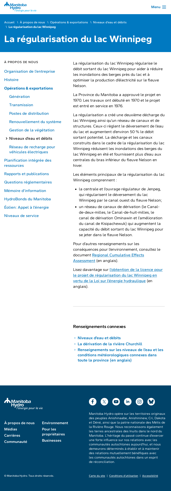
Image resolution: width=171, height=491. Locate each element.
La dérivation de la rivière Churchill (110, 344)
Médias (10, 429)
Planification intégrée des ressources (27, 162)
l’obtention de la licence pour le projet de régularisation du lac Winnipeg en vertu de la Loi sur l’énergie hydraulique (118, 275)
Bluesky (151, 401)
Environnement (55, 423)
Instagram (139, 401)
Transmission (21, 105)
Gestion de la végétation (31, 130)
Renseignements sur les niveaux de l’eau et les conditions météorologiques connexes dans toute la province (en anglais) (120, 355)
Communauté (15, 442)
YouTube (116, 401)
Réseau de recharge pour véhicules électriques (32, 149)
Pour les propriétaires (53, 431)
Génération (19, 96)
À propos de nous (32, 22)
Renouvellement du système (35, 122)
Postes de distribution (29, 113)
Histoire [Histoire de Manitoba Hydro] (11, 79)
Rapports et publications (26, 174)
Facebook (92, 401)
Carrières (12, 435)
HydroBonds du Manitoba (27, 199)
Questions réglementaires (28, 182)
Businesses (51, 440)
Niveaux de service (21, 215)
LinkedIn (128, 401)
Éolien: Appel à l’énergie (26, 207)
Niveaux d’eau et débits (110, 22)
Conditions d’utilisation (123, 475)
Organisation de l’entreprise (29, 71)
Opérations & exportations (69, 22)
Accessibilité (150, 475)
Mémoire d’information (25, 190)
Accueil (9, 22)
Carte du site (97, 475)
